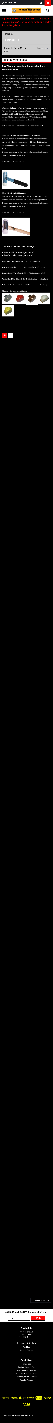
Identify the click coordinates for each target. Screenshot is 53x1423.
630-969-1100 (9, 3)
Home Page (26, 1364)
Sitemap (30, 1415)
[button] (26, 50)
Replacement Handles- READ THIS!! (19, 18)
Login (22, 1350)
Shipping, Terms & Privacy (26, 1377)
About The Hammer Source (26, 1374)
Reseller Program (26, 1380)
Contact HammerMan (26, 1367)
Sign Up (30, 1350)
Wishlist (26, 1347)
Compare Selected (41, 1300)
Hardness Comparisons (26, 1370)
